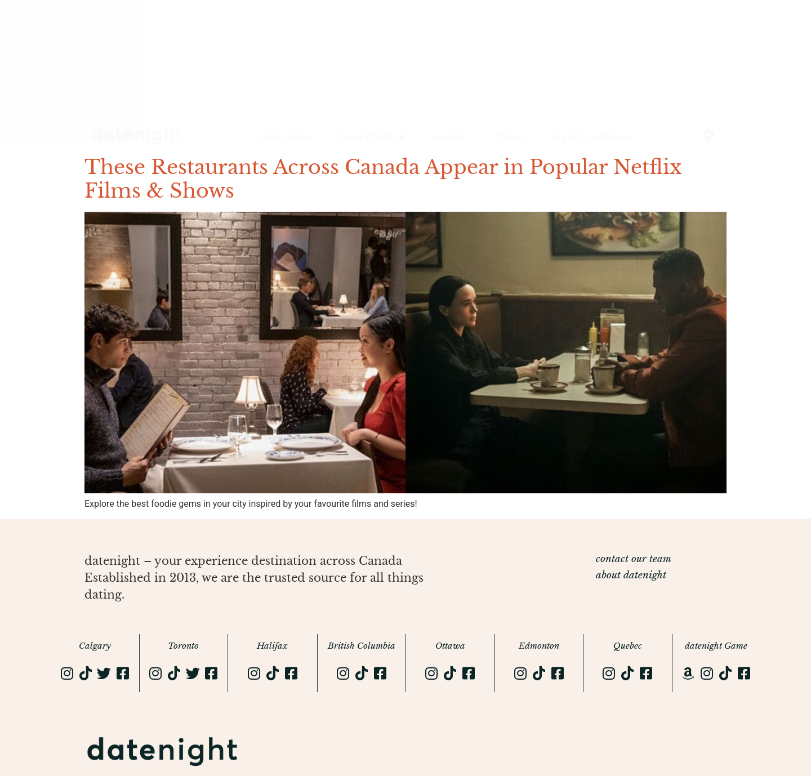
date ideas (285, 136)
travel (509, 136)
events (450, 136)
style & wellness (592, 136)
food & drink (372, 136)
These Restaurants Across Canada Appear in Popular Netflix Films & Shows (382, 179)
